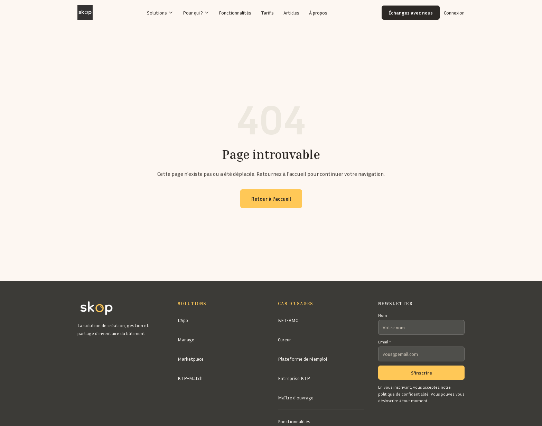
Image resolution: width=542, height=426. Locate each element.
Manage (186, 339)
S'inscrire (421, 373)
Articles (291, 13)
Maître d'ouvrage (296, 397)
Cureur (284, 339)
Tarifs (267, 13)
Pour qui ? (196, 13)
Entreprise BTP (294, 378)
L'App (183, 320)
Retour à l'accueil (271, 199)
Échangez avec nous (411, 13)
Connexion (454, 13)
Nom (382, 315)
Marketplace (191, 359)
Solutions (160, 13)
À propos (318, 13)
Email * (384, 341)
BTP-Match (190, 378)
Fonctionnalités (235, 13)
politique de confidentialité (403, 394)
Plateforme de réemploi (302, 359)
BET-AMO (288, 320)
